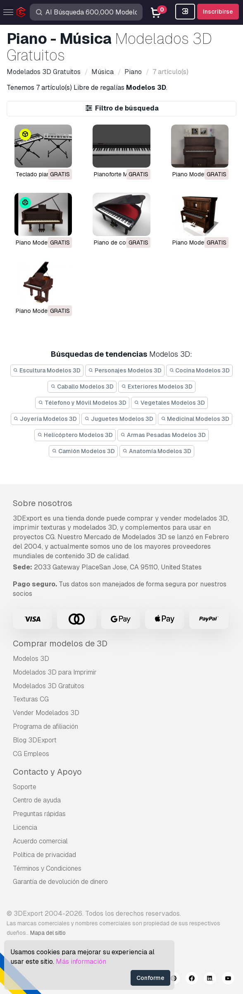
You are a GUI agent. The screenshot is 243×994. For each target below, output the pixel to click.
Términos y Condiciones (47, 868)
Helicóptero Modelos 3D (75, 435)
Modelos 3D (31, 658)
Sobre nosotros (42, 503)
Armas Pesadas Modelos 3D (163, 435)
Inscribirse (218, 11)
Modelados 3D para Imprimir (55, 672)
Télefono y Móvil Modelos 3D (82, 402)
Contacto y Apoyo (47, 771)
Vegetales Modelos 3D (169, 402)
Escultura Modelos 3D (47, 370)
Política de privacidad (44, 854)
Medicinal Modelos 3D (195, 419)
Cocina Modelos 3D (199, 370)
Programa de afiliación (45, 726)
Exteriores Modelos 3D (157, 386)
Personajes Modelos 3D (125, 370)
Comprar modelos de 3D (60, 643)
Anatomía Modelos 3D (156, 451)
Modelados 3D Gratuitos (48, 686)
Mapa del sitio (48, 932)
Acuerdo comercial (40, 841)
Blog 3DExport (35, 740)
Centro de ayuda (37, 800)
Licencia (25, 827)
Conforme (150, 978)
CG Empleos (31, 753)
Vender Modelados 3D (46, 712)
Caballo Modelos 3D (82, 386)
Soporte (24, 787)
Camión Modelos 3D (83, 451)
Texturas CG (31, 699)
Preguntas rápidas (39, 813)
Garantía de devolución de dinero (60, 881)
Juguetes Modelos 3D (118, 419)
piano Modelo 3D (195, 174)
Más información (81, 961)
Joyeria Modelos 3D (45, 419)
